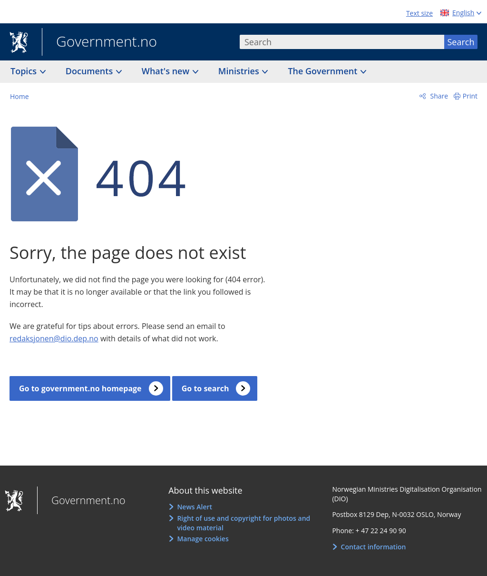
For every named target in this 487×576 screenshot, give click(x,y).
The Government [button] (324, 71)
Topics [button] (24, 71)
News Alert (194, 506)
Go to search (205, 388)
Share (438, 95)
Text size (419, 13)
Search (461, 42)
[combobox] (342, 42)
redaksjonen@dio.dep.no (54, 338)
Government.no (99, 42)
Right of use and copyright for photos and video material (243, 523)
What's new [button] (167, 71)
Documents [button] (90, 71)
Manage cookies (202, 538)
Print (470, 95)
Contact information (373, 546)
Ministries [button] (240, 71)
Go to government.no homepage (80, 388)
